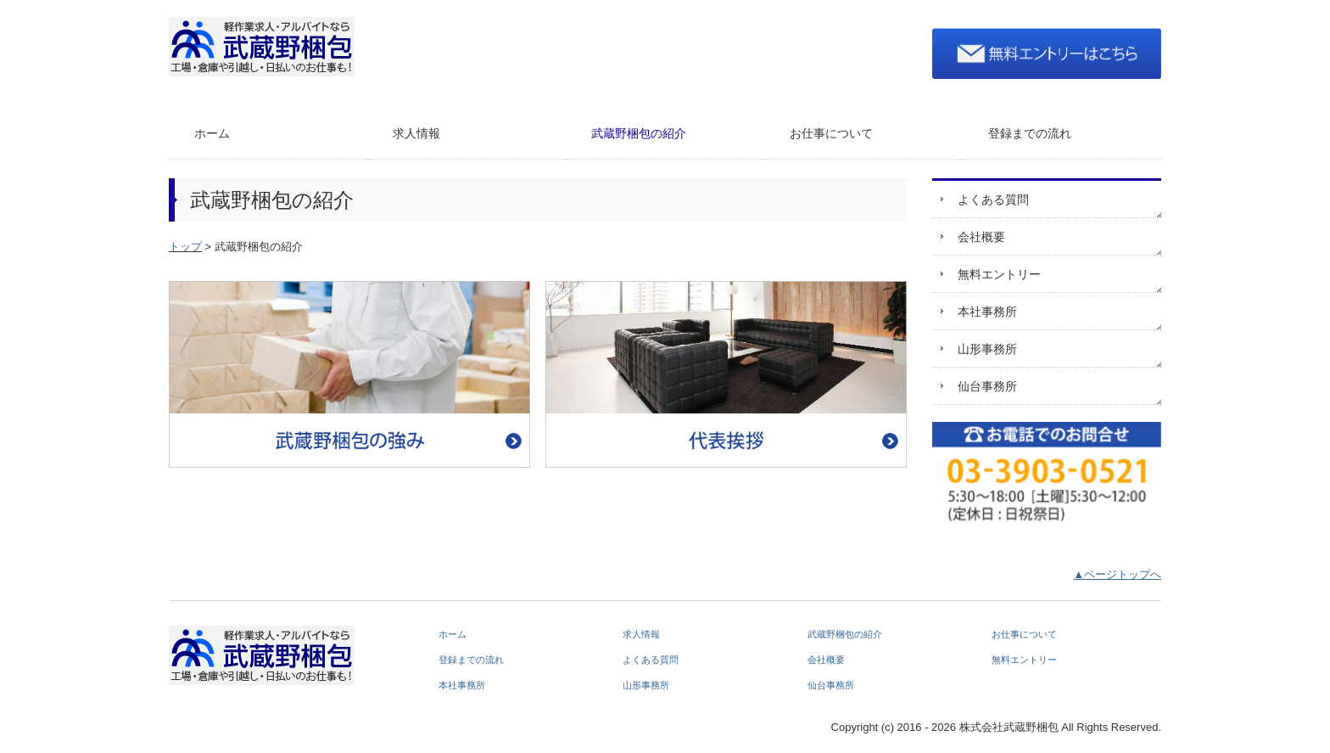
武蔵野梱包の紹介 (638, 133)
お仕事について (831, 133)
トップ (185, 246)
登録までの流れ (1029, 133)
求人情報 (416, 133)
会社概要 (981, 237)
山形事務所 (987, 349)
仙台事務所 (987, 386)
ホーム (212, 133)
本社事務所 (987, 311)
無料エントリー (999, 274)
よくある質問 (993, 199)
